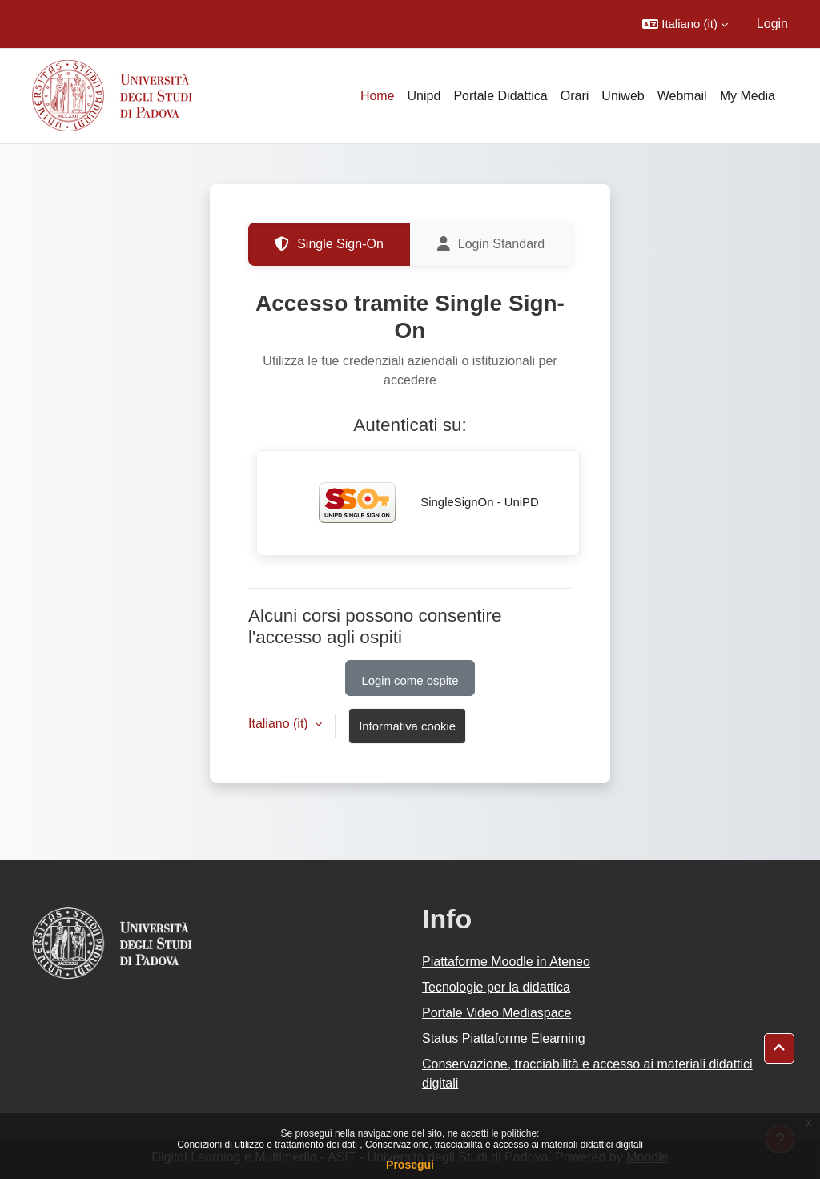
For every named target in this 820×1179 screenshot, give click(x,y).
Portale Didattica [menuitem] (500, 96)
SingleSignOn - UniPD (418, 503)
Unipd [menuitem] (424, 96)
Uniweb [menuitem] (622, 96)
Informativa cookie (407, 726)
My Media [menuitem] (747, 96)
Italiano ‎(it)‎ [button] (280, 723)
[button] (685, 24)
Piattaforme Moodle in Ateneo (506, 961)
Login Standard (491, 244)
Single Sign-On (329, 244)
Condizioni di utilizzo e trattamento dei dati (268, 1144)
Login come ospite (410, 680)
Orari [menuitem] (575, 96)
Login (772, 23)
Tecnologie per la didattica (496, 987)
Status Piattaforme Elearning (503, 1038)
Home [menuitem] (377, 96)
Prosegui (410, 1164)
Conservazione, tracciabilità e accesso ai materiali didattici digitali (504, 1144)
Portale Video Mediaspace (497, 1013)
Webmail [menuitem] (682, 96)
